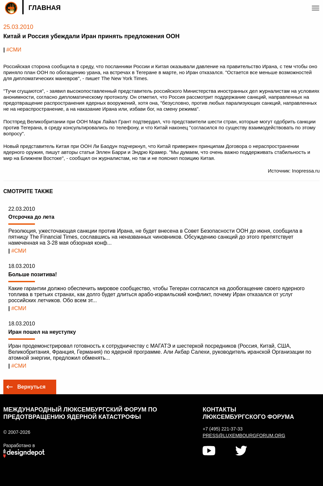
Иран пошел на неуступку (42, 332)
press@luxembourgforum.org (244, 435)
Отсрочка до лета (31, 217)
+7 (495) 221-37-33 (222, 428)
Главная (44, 7)
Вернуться (31, 387)
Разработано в (19, 445)
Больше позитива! (32, 274)
